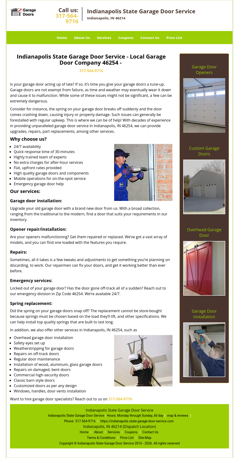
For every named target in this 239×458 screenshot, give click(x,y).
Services (104, 37)
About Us (82, 37)
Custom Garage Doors (204, 151)
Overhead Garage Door (204, 232)
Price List (174, 37)
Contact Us (149, 37)
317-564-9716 (67, 18)
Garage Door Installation (204, 313)
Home (62, 37)
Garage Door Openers (204, 69)
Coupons (126, 37)
